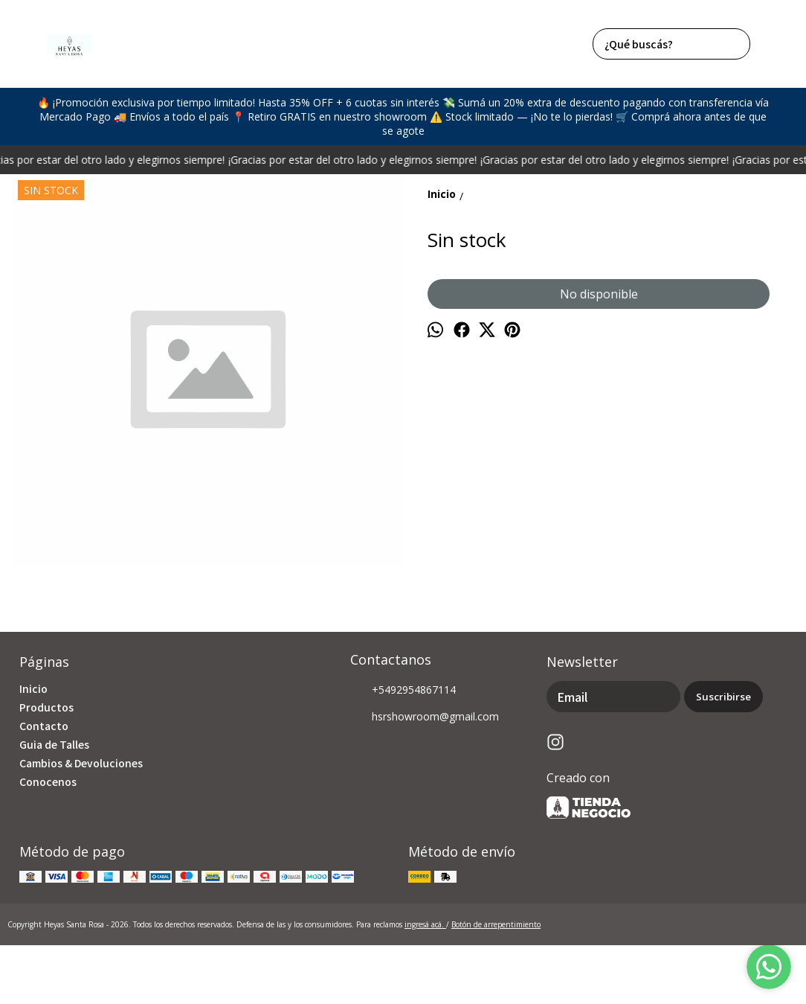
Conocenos (48, 781)
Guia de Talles (54, 744)
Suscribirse (723, 696)
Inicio (33, 688)
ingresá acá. (425, 924)
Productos (46, 707)
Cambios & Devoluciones (81, 762)
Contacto (43, 725)
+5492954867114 (403, 691)
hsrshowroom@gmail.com (424, 717)
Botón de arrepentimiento (496, 924)
